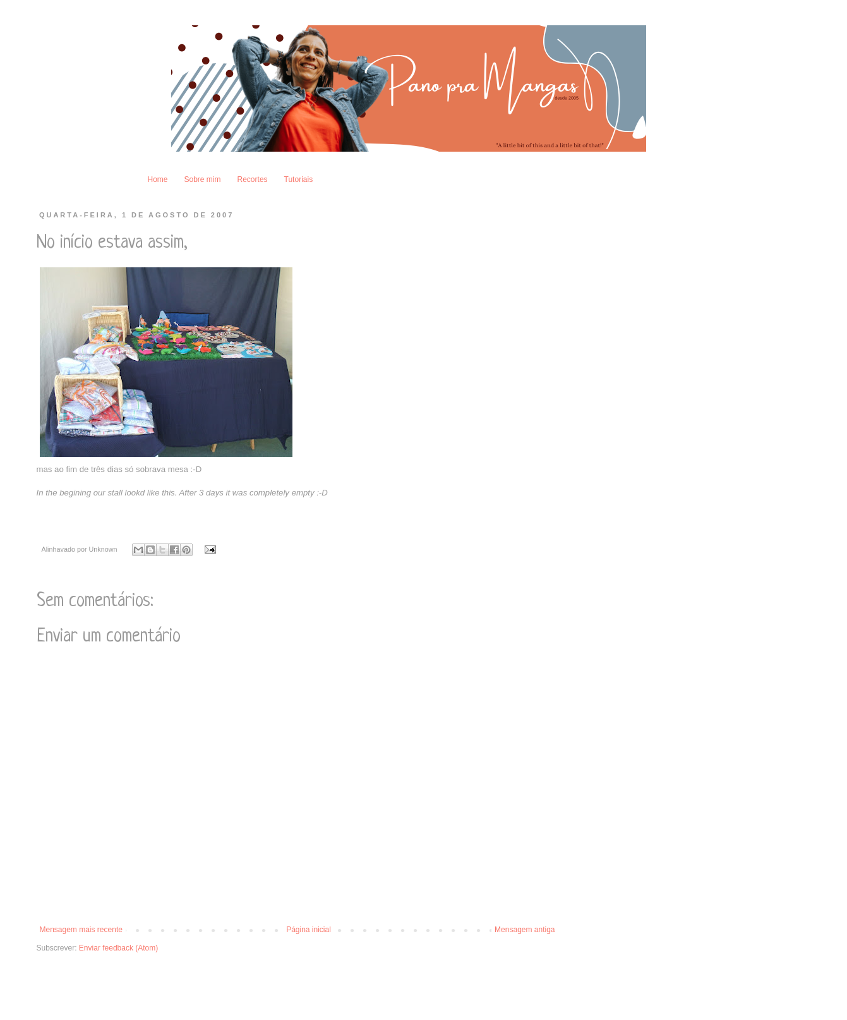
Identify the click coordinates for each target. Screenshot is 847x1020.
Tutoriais (298, 179)
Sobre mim (202, 179)
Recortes (252, 179)
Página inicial (308, 929)
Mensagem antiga (525, 929)
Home (158, 179)
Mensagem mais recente (81, 929)
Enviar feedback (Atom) (118, 948)
